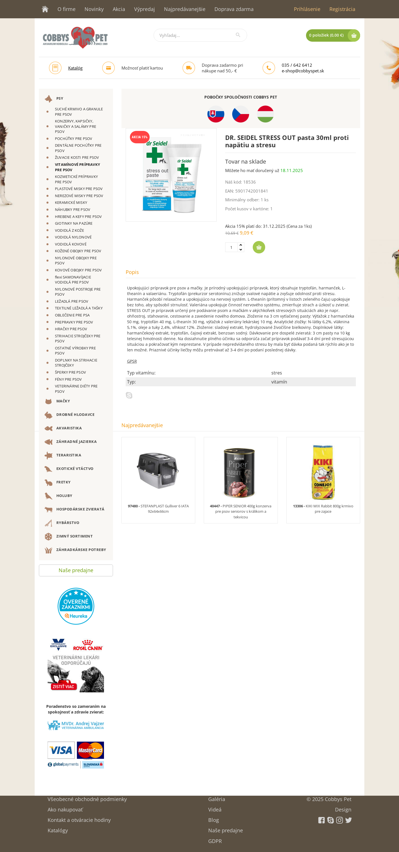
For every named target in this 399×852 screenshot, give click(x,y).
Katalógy (58, 828)
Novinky (94, 9)
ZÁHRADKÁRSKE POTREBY (75, 550)
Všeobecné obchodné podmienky (87, 797)
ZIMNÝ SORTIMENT (69, 537)
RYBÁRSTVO (62, 523)
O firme (66, 9)
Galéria (216, 797)
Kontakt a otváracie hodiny (79, 818)
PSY (54, 99)
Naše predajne (76, 569)
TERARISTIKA (63, 456)
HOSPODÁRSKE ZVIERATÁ (75, 510)
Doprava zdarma (234, 9)
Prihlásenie (307, 9)
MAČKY (57, 401)
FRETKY (58, 483)
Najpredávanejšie (184, 9)
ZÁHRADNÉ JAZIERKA (71, 442)
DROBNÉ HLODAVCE (69, 415)
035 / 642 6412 (297, 65)
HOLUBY (58, 496)
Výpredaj (144, 9)
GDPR (215, 839)
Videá (214, 807)
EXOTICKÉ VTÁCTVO (69, 469)
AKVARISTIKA (63, 428)
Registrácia (342, 9)
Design (343, 807)
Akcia (119, 9)
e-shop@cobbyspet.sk (303, 70)
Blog (213, 818)
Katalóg (75, 68)
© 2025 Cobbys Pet (329, 797)
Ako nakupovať (65, 807)
